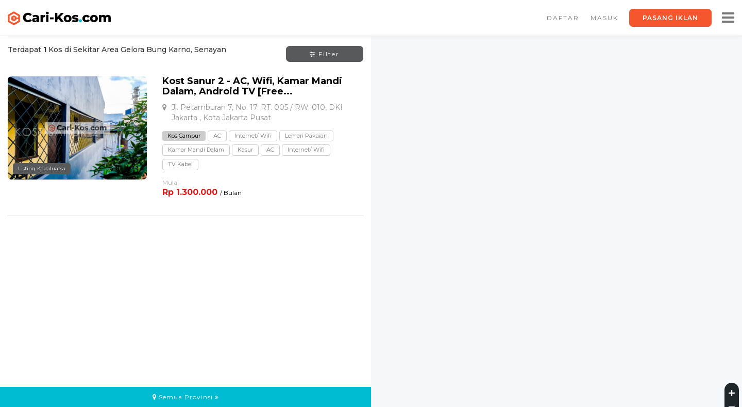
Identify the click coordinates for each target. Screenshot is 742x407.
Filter (325, 54)
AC (217, 135)
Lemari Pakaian (306, 135)
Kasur (245, 149)
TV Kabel (180, 164)
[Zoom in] (731, 391)
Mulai (170, 182)
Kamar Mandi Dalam (196, 149)
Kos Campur (183, 135)
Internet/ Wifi (253, 135)
